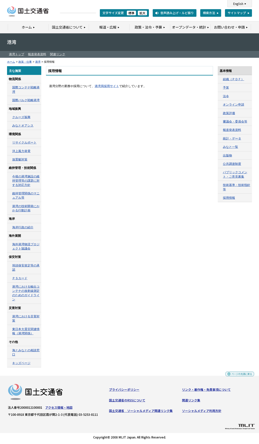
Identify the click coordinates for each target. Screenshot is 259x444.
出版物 (227, 155)
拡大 (142, 13)
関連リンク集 (191, 401)
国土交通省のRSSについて (127, 401)
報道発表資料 (37, 54)
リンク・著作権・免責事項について (206, 391)
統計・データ (232, 138)
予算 (226, 87)
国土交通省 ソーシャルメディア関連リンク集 (141, 412)
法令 (226, 96)
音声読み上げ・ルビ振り (177, 12)
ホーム (11, 61)
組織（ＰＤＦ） (233, 79)
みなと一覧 (230, 147)
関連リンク (57, 54)
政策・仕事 (25, 61)
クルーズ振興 (21, 117)
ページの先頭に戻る (238, 377)
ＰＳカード (19, 278)
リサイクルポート (24, 142)
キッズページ (21, 363)
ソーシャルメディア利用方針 (201, 412)
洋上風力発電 (21, 151)
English (238, 3)
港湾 (38, 61)
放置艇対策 (19, 159)
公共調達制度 (232, 163)
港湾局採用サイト (107, 86)
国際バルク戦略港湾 (26, 100)
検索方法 (209, 12)
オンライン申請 (233, 104)
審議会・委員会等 (235, 121)
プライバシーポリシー (124, 391)
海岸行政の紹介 (22, 227)
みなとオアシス (22, 125)
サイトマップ (237, 12)
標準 (131, 13)
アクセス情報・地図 (58, 409)
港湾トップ (16, 54)
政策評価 (229, 113)
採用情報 (229, 197)
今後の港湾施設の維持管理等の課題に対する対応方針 (26, 181)
